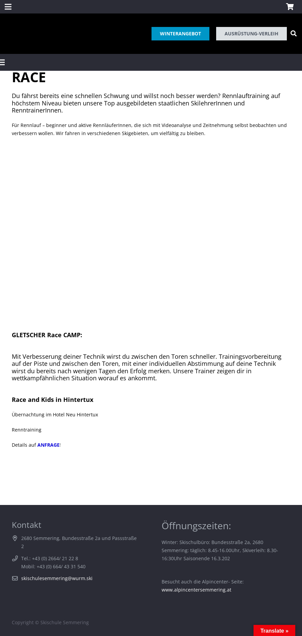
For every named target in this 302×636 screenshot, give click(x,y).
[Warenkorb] (289, 6)
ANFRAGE (48, 445)
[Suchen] (293, 33)
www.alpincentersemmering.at (196, 589)
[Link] (11, 33)
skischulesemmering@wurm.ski (57, 578)
